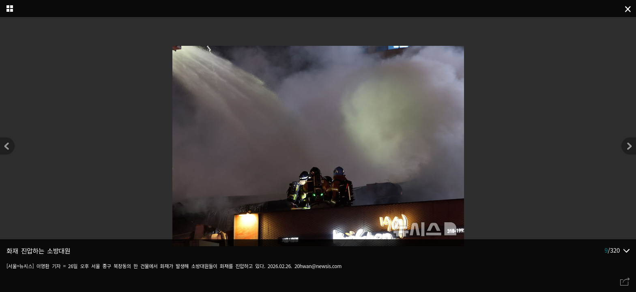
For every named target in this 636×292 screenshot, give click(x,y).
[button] (628, 146)
